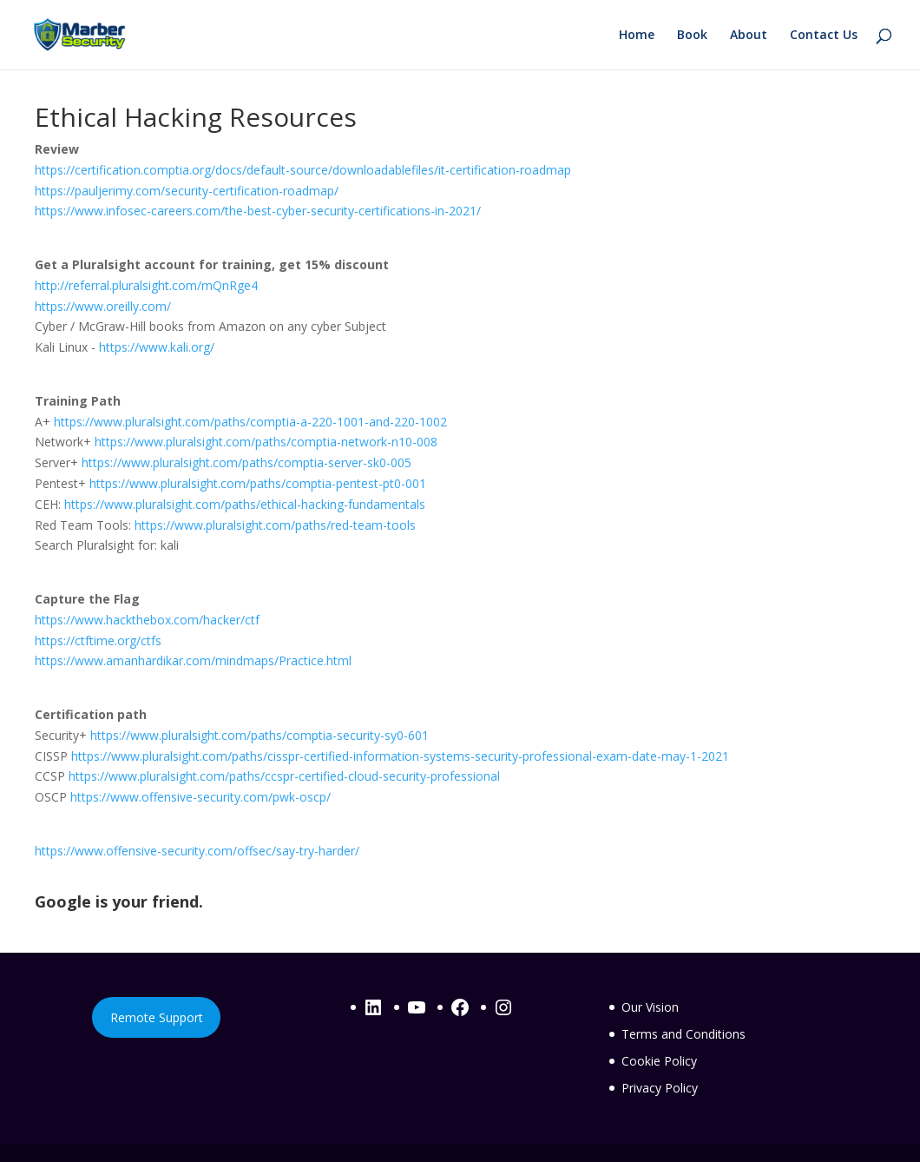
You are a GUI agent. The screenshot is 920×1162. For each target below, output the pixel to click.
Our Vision (650, 1007)
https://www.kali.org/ (156, 347)
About (748, 36)
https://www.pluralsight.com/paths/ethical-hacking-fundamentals (244, 504)
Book (692, 36)
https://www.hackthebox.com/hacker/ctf (147, 619)
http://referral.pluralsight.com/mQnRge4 (146, 285)
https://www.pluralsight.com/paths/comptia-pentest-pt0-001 (257, 483)
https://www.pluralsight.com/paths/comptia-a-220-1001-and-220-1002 (250, 421)
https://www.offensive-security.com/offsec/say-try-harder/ (197, 850)
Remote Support (156, 1017)
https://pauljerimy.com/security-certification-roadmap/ (186, 190)
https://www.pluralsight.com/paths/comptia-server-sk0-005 (246, 462)
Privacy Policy (659, 1087)
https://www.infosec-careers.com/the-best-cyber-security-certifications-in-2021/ (258, 210)
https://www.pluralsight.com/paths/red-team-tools (275, 525)
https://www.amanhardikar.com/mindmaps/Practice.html (193, 660)
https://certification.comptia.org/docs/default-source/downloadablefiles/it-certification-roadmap (303, 170)
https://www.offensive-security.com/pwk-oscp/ (200, 797)
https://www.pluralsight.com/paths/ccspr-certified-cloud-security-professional (284, 776)
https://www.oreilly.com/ (103, 306)
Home (636, 36)
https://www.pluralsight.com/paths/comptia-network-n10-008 (266, 441)
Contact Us (824, 36)
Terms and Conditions (683, 1034)
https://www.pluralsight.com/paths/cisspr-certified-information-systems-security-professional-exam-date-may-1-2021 (400, 756)
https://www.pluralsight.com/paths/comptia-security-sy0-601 (259, 735)
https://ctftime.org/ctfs (98, 640)
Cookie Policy (659, 1061)
